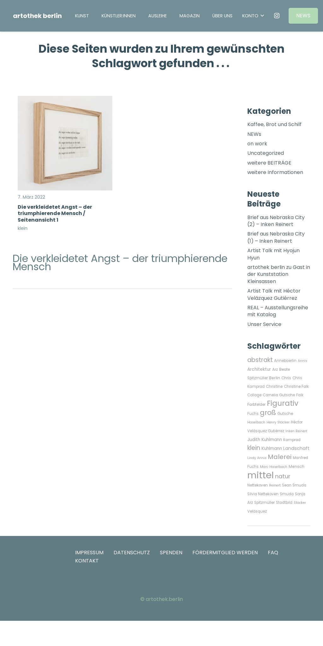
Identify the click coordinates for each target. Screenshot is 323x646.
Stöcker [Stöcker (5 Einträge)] (300, 502)
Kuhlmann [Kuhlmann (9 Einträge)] (271, 448)
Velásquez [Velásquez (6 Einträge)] (257, 511)
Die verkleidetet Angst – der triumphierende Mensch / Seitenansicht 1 (55, 213)
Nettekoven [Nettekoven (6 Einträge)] (257, 485)
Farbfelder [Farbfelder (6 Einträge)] (256, 404)
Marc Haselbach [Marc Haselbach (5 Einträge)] (273, 466)
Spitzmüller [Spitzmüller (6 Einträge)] (264, 502)
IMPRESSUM (89, 552)
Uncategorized (265, 153)
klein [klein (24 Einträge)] (253, 448)
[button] (253, 15)
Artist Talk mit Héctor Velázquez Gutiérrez (274, 294)
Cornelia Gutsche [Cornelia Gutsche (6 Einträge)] (279, 395)
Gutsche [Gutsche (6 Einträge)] (285, 413)
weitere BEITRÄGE (269, 162)
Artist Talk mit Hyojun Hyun (273, 254)
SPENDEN (171, 552)
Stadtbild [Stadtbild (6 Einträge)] (284, 502)
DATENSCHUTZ (132, 552)
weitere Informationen (275, 172)
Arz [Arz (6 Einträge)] (275, 369)
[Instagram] (276, 15)
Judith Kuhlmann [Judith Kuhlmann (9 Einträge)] (264, 440)
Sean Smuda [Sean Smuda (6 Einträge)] (294, 485)
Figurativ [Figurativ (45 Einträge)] (282, 403)
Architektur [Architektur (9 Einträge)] (259, 369)
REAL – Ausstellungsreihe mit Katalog (277, 311)
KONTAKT (87, 560)
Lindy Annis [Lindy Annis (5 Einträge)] (257, 458)
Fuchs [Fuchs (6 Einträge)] (253, 413)
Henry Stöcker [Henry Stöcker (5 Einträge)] (278, 422)
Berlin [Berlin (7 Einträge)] (274, 378)
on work (257, 143)
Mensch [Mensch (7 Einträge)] (296, 466)
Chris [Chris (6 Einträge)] (286, 378)
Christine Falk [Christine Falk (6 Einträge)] (296, 386)
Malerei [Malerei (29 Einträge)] (279, 456)
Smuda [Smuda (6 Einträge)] (287, 494)
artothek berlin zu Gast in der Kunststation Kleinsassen (278, 274)
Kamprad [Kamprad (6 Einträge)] (292, 439)
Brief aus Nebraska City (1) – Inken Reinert (276, 237)
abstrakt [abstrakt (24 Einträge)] (260, 360)
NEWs (254, 134)
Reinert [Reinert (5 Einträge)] (275, 485)
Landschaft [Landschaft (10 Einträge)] (296, 448)
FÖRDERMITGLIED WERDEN (225, 552)
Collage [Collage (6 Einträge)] (254, 395)
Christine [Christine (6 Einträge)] (274, 386)
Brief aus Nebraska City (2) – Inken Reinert (276, 221)
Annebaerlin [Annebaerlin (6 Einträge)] (285, 360)
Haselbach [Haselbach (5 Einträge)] (256, 422)
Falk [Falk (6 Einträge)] (299, 395)
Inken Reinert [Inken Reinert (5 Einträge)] (296, 431)
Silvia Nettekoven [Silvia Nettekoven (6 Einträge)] (263, 494)
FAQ (273, 552)
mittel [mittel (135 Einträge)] (260, 474)
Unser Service (264, 324)
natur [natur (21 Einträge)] (283, 476)
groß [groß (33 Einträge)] (268, 412)
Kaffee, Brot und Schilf (274, 124)
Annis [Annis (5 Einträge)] (302, 360)
